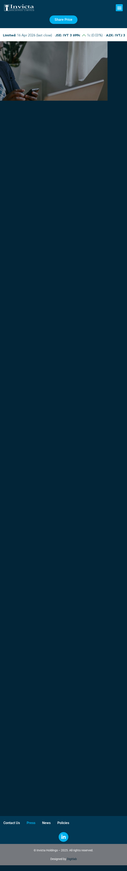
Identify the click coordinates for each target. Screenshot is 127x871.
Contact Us (11, 823)
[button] (119, 7)
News (46, 823)
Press (31, 823)
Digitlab (72, 859)
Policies (63, 823)
